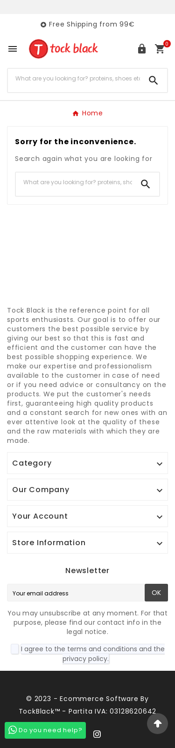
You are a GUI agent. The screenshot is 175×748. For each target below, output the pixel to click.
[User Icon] (141, 48)
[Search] (74, 78)
